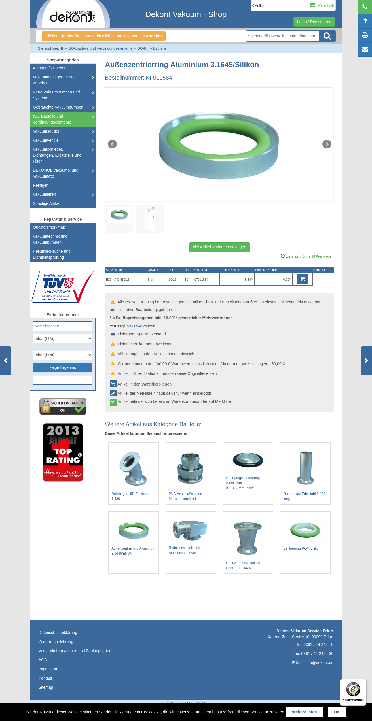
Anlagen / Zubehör (49, 68)
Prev (112, 144)
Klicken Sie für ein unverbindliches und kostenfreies (104, 36)
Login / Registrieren (314, 22)
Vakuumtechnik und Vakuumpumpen (50, 239)
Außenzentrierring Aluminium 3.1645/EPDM (133, 536)
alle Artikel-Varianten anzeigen (219, 247)
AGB (43, 660)
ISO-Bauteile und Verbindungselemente (52, 119)
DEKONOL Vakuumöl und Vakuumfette (55, 173)
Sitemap (46, 687)
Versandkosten (141, 326)
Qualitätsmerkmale (49, 227)
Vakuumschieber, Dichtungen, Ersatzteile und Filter (57, 155)
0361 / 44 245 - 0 (318, 644)
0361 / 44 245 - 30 (317, 653)
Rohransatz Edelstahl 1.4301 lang (305, 474)
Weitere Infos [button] (304, 712)
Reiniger (40, 185)
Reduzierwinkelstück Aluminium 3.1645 (191, 535)
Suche (327, 36)
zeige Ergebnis (63, 367)
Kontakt (45, 678)
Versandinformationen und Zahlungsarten (75, 650)
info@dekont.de (319, 662)
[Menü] (363, 682)
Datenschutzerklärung (58, 632)
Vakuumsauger (46, 131)
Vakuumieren (44, 194)
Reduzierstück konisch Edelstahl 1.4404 (248, 543)
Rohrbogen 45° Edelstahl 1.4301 (133, 474)
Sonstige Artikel (46, 203)
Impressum (48, 669)
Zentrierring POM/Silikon (305, 533)
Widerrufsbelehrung (56, 641)
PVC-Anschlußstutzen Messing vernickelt (191, 474)
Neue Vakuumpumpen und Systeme (56, 95)
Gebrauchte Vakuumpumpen (58, 107)
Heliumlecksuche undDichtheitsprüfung (52, 254)
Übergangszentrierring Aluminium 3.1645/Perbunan (248, 468)
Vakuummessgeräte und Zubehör (54, 80)
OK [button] (337, 712)
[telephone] (365, 7)
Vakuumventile (46, 140)
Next (326, 144)
